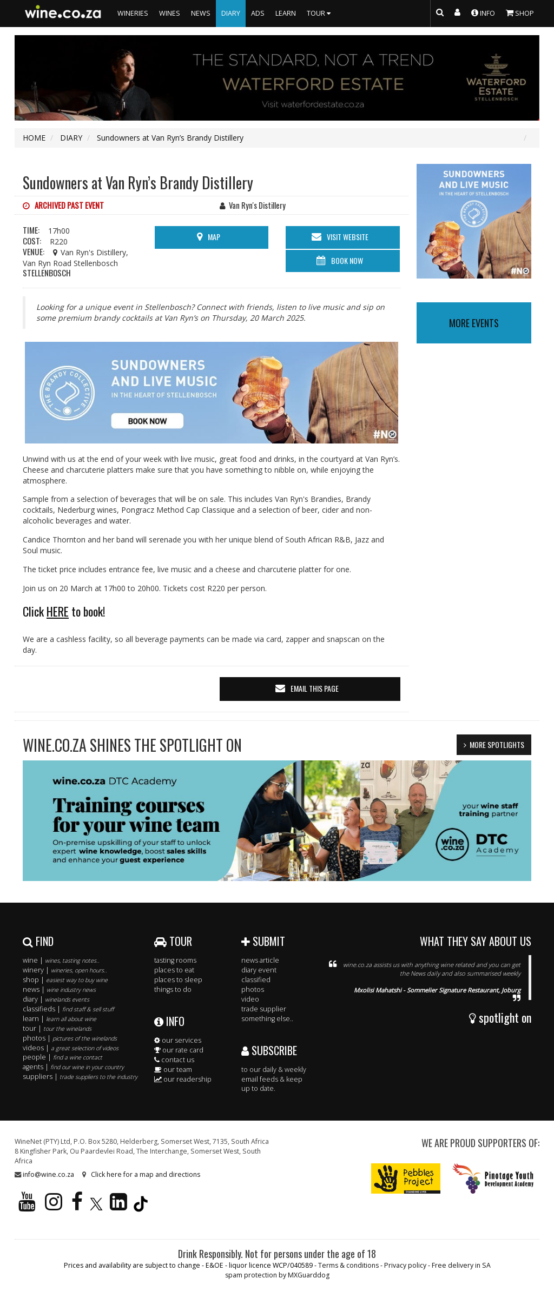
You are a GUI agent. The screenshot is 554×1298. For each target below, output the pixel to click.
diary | (56, 999)
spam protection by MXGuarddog (277, 1275)
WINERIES (132, 13)
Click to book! (64, 611)
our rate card (178, 1050)
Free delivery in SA (461, 1265)
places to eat (174, 970)
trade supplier (263, 1009)
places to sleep (178, 979)
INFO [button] (483, 12)
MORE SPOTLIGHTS (497, 744)
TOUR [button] (320, 13)
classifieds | (68, 1009)
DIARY (230, 13)
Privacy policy (405, 1265)
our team (173, 1069)
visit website (347, 236)
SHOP (520, 12)
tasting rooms (175, 960)
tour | (57, 1028)
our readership (183, 1079)
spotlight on (500, 1017)
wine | (61, 960)
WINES (169, 13)
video (250, 999)
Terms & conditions (348, 1265)
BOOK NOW (347, 260)
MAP (214, 236)
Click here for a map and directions (145, 1174)
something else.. (267, 1018)
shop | (65, 979)
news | (59, 989)
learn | (59, 1018)
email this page (315, 688)
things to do (173, 989)
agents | (73, 1066)
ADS (258, 13)
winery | (65, 970)
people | (62, 1057)
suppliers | (80, 1076)
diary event (258, 970)
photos (252, 989)
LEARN (285, 13)
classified (256, 979)
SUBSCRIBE (269, 1050)
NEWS (200, 13)
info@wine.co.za (48, 1174)
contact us (174, 1059)
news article (260, 960)
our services (177, 1040)
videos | (70, 1047)
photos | (70, 1038)
